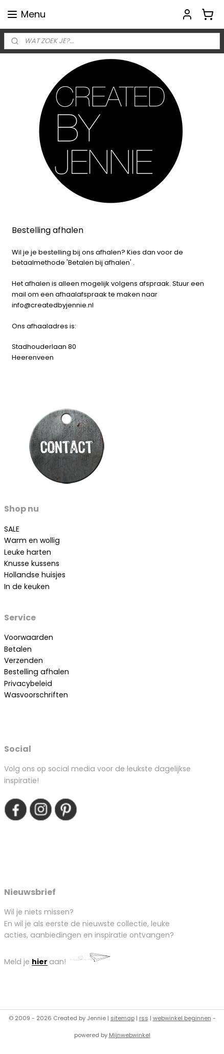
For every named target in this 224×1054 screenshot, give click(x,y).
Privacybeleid (28, 683)
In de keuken (27, 586)
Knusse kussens (31, 563)
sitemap (122, 1018)
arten (41, 552)
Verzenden (23, 660)
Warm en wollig (32, 540)
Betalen (18, 649)
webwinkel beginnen (182, 1018)
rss (143, 1018)
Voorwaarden (28, 637)
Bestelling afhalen (36, 672)
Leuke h (17, 552)
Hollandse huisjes (34, 575)
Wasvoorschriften (36, 695)
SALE (11, 529)
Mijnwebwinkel (129, 1035)
